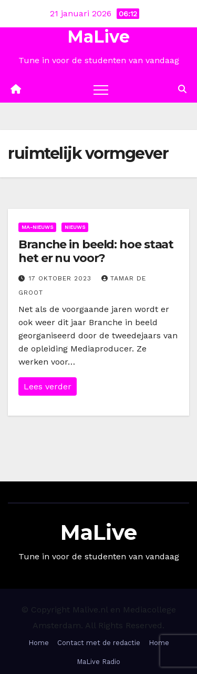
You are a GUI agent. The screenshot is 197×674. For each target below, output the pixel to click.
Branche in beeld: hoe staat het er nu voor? (95, 251)
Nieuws (75, 227)
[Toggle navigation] (101, 89)
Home (38, 643)
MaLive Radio (98, 662)
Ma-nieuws (37, 227)
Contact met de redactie (98, 643)
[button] (182, 89)
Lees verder (47, 386)
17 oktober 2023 (61, 278)
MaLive (98, 36)
